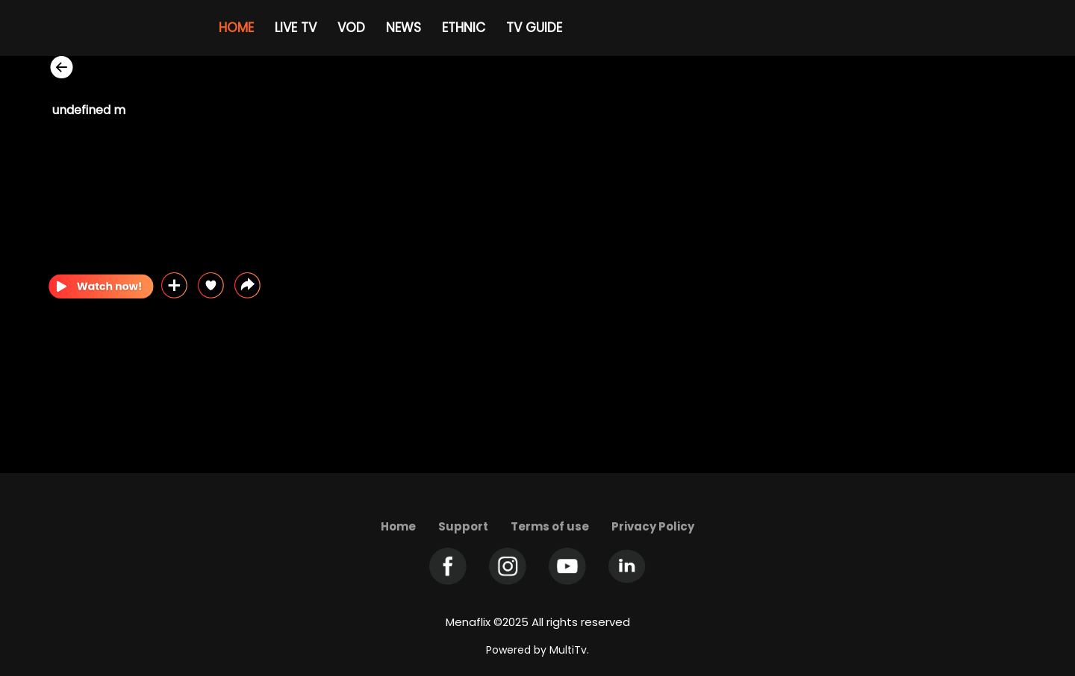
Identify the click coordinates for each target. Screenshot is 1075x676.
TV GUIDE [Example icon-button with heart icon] (534, 28)
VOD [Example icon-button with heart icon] (351, 28)
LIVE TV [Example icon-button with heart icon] (296, 28)
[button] (247, 285)
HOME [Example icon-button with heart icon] (236, 28)
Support (463, 526)
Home (398, 526)
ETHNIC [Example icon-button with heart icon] (463, 28)
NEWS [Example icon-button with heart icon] (403, 28)
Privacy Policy (652, 526)
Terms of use (550, 526)
